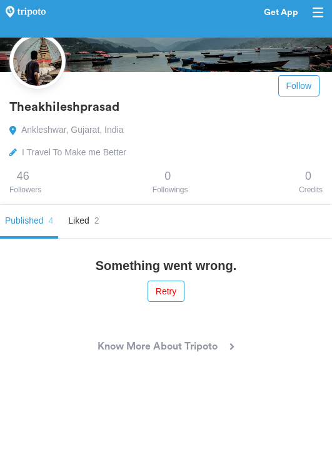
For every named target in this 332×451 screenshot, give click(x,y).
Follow (298, 86)
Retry (166, 291)
